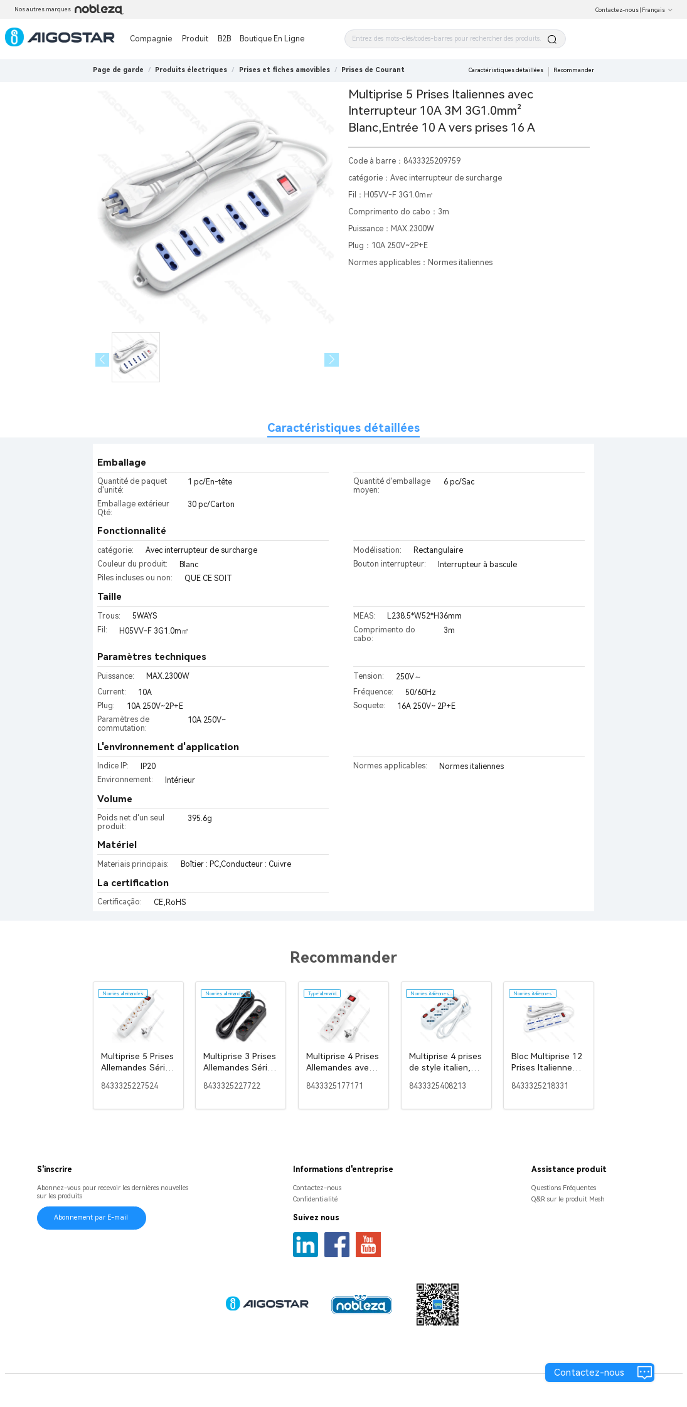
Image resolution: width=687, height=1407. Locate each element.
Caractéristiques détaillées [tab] (343, 427)
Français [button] (657, 10)
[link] (191, 70)
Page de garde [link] (118, 70)
